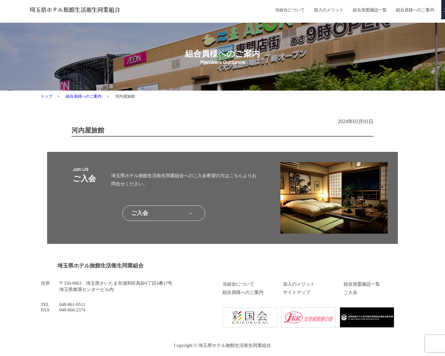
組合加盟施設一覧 (309, 10)
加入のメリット (265, 10)
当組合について (223, 10)
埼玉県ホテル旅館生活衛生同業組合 (80, 10)
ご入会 (350, 292)
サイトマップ (296, 292)
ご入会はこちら (403, 10)
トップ (47, 96)
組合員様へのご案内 (357, 10)
